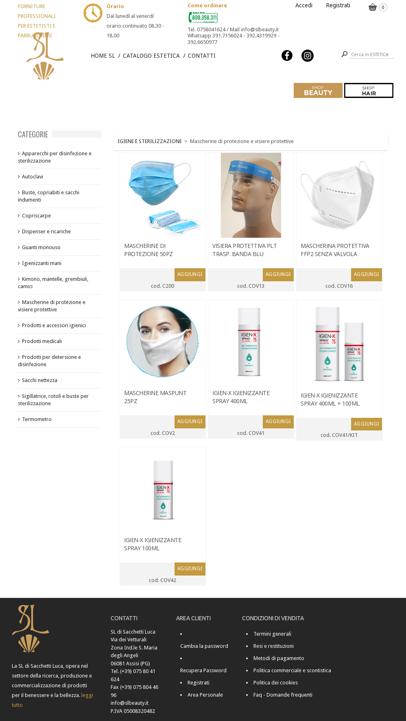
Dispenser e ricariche (46, 231)
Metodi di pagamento (278, 658)
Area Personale (205, 695)
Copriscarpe (36, 216)
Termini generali (272, 634)
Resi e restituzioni (273, 646)
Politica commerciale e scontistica (292, 670)
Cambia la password (204, 646)
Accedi (303, 5)
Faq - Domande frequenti (282, 695)
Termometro (37, 419)
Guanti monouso (41, 247)
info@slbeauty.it (129, 703)
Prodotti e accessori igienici (54, 325)
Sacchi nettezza (39, 380)
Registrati (338, 5)
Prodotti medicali (42, 341)
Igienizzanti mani (41, 263)
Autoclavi (32, 177)
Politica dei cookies (275, 683)
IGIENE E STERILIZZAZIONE (150, 141)
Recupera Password (203, 670)
